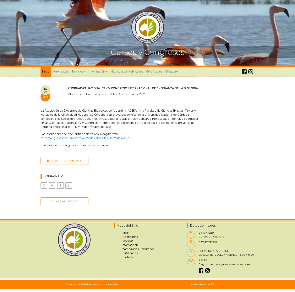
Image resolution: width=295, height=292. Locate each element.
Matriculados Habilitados (126, 71)
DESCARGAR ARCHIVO (64, 160)
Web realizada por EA (203, 284)
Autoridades (60, 71)
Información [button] (97, 71)
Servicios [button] (77, 71)
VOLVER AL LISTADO (65, 201)
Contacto (171, 71)
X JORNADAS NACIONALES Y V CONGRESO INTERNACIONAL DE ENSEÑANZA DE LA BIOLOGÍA (133, 88)
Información (130, 245)
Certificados (154, 71)
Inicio (46, 71)
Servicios (127, 241)
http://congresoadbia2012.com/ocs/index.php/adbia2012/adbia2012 (85, 138)
